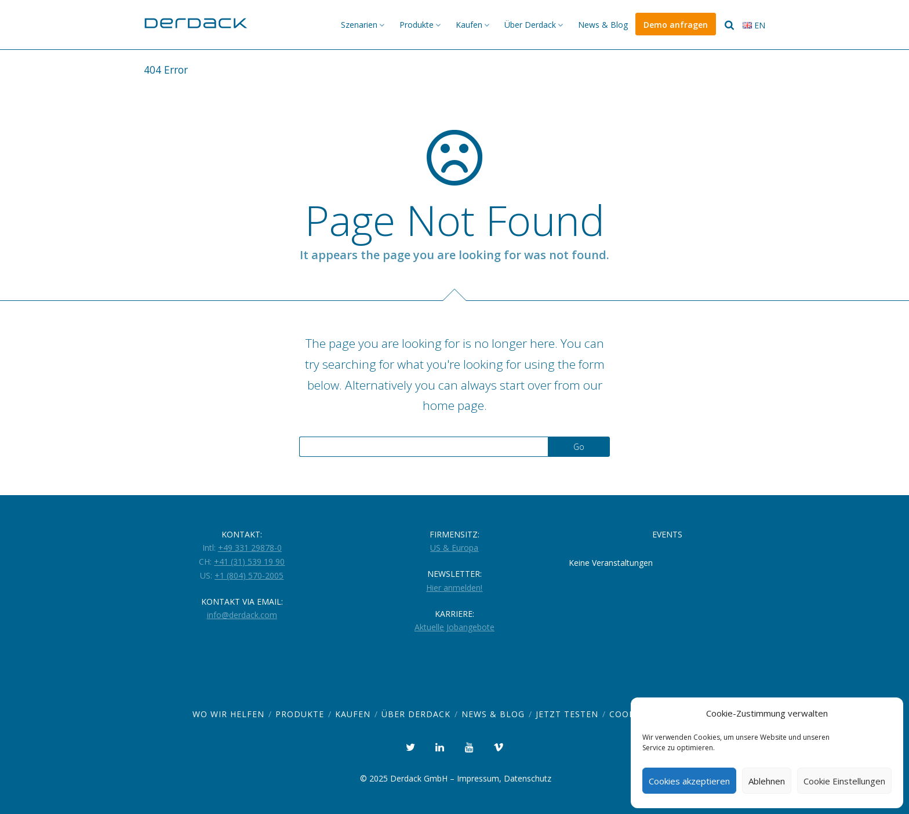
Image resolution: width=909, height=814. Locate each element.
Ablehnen (766, 781)
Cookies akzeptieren (689, 781)
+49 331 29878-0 (250, 547)
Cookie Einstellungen (844, 781)
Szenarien (359, 24)
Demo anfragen (675, 24)
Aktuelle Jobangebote (454, 627)
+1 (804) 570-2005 (248, 575)
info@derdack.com (242, 614)
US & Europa (454, 547)
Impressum (478, 778)
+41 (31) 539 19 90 (249, 561)
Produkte (416, 24)
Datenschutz (527, 778)
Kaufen (469, 24)
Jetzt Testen (567, 713)
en (754, 25)
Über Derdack (530, 24)
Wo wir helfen (228, 713)
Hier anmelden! (454, 587)
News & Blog (603, 24)
